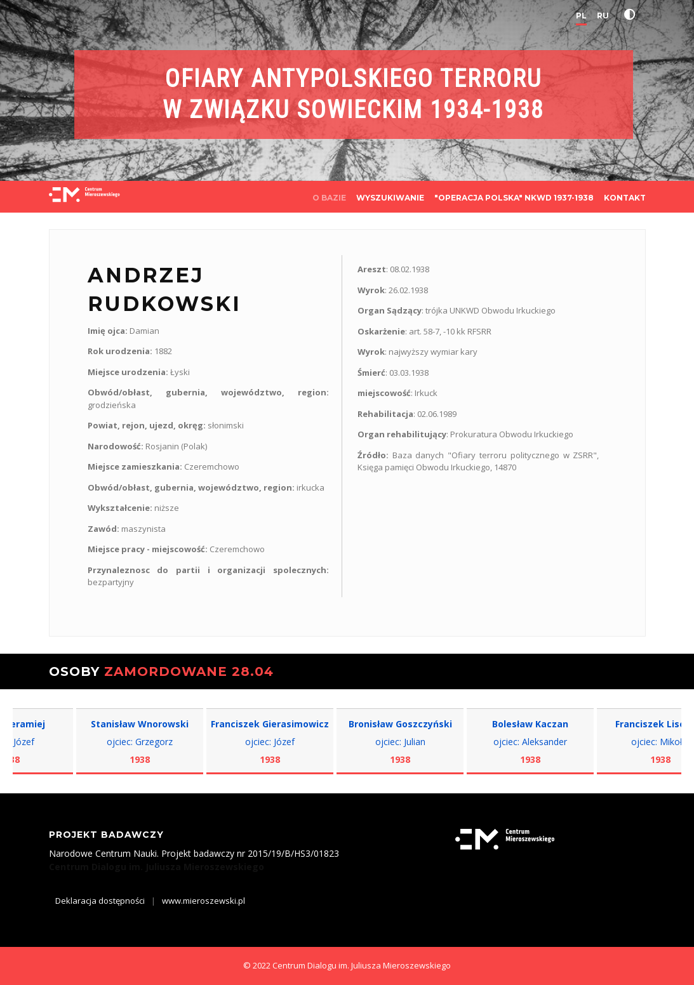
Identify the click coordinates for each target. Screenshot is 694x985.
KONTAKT (625, 197)
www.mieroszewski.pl (203, 900)
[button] (632, 14)
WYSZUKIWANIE (390, 197)
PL (581, 15)
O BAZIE (329, 197)
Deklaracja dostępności (100, 900)
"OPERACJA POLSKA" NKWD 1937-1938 (514, 197)
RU (603, 15)
